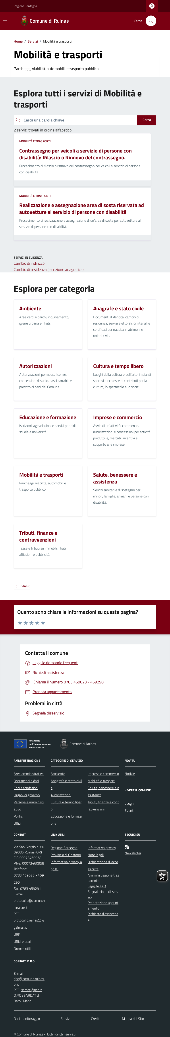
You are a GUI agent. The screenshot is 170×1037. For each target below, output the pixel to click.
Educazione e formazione (66, 820)
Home (18, 41)
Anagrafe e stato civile (66, 784)
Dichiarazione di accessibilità (103, 865)
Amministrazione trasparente (103, 878)
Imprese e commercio (103, 773)
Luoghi (129, 803)
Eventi (129, 810)
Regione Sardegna (25, 6)
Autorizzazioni (61, 795)
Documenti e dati (26, 780)
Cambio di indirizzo (29, 263)
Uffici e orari (22, 941)
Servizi (33, 41)
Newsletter (133, 853)
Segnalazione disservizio (103, 894)
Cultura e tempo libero (66, 805)
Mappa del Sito (133, 1018)
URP (17, 934)
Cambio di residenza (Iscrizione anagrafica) (49, 269)
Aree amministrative (29, 773)
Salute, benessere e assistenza (103, 791)
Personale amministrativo (29, 805)
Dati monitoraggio (27, 1018)
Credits (96, 1018)
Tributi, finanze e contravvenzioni (103, 805)
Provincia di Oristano (66, 854)
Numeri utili (22, 948)
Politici (18, 816)
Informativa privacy (102, 847)
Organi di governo (27, 795)
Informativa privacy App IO (66, 865)
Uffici (17, 823)
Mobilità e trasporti (35, 141)
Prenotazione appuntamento (103, 905)
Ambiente (58, 773)
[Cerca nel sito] (149, 21)
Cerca (147, 119)
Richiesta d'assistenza (103, 916)
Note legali (96, 854)
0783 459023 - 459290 (29, 879)
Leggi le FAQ (97, 886)
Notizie (130, 773)
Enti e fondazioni (26, 787)
